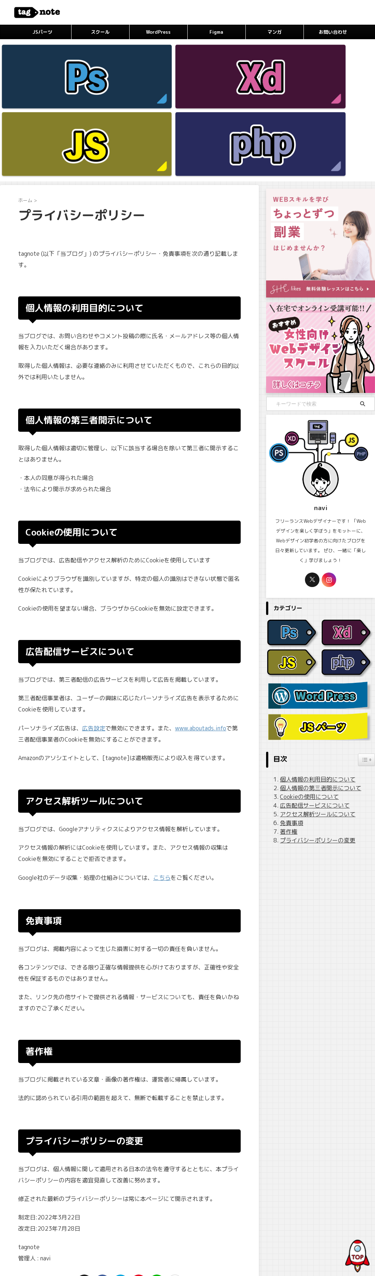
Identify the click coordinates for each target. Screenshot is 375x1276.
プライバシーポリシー (154, 1227)
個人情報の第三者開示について (314, 690)
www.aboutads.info (200, 630)
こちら (162, 779)
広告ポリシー (196, 1227)
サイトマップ (230, 1227)
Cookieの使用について (305, 699)
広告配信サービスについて (309, 707)
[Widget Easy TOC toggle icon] (366, 662)
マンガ (275, 32)
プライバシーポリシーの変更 (312, 742)
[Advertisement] (320, 799)
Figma (216, 32)
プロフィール (111, 1227)
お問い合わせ (333, 32)
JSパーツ (42, 32)
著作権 (286, 733)
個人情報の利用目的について (312, 681)
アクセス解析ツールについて (312, 716)
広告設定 (93, 630)
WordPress (158, 32)
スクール (100, 32)
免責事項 (289, 725)
